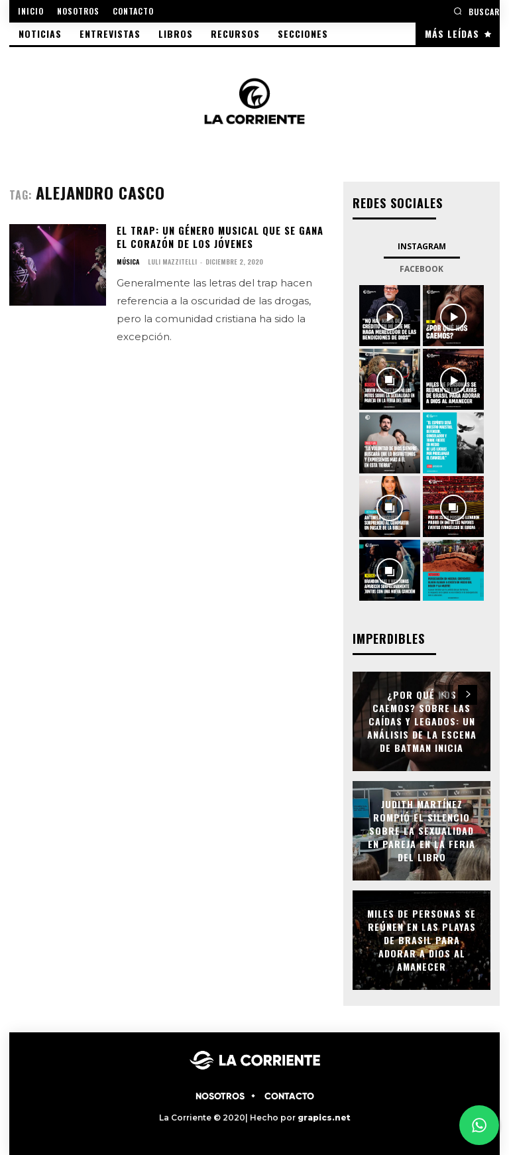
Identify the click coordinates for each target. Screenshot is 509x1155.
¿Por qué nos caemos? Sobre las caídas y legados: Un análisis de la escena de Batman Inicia (421, 721)
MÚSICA (128, 261)
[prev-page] (443, 695)
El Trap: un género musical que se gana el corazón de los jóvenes (218, 237)
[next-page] (467, 695)
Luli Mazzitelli (172, 261)
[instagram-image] (389, 315)
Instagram (422, 246)
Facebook (421, 268)
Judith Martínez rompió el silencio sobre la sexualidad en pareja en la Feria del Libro (421, 830)
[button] (476, 11)
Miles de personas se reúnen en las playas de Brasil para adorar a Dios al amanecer (421, 940)
